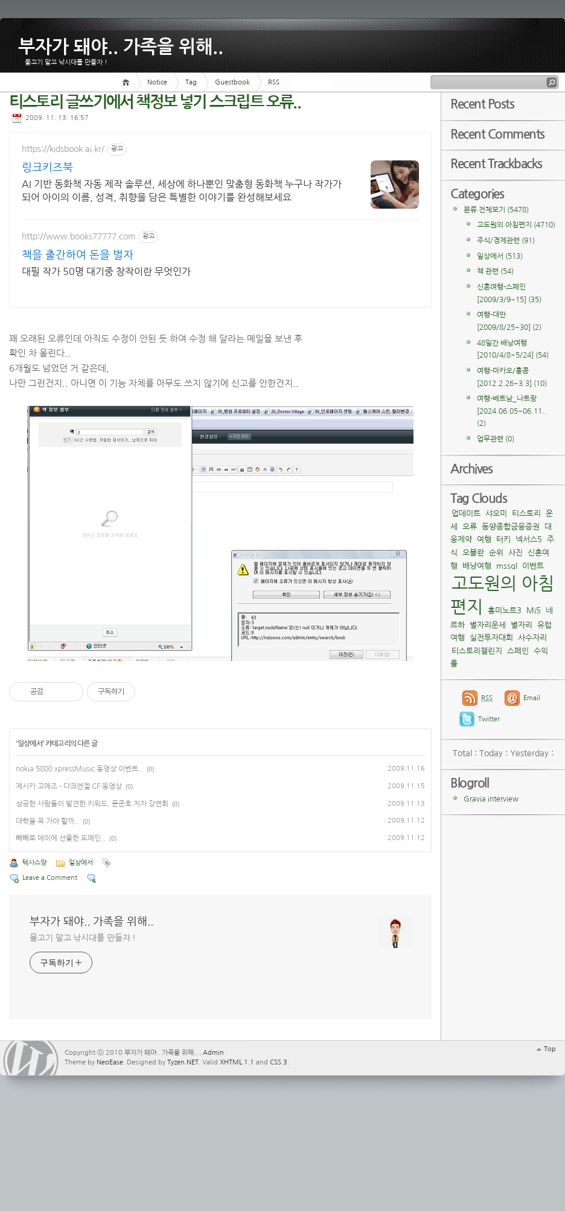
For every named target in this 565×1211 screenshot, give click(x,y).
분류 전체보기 (496, 209)
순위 (496, 553)
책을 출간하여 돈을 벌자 (77, 255)
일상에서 (30, 831)
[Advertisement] (367, 313)
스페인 (518, 651)
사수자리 (532, 638)
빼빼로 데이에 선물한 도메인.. (61, 926)
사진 (515, 553)
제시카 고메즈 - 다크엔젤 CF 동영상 (69, 874)
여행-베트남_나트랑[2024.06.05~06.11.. (512, 411)
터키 (503, 539)
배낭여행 (476, 566)
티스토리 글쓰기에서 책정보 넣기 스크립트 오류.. (155, 102)
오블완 (473, 553)
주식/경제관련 (506, 240)
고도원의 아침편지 (516, 225)
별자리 (521, 625)
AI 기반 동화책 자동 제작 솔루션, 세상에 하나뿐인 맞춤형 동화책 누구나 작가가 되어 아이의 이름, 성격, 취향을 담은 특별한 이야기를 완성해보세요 (122, 191)
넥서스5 (529, 539)
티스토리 (526, 513)
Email (531, 698)
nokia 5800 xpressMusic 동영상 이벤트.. (79, 857)
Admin (213, 1140)
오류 (469, 527)
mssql (506, 566)
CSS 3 (278, 1149)
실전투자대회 (491, 638)
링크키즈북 (47, 167)
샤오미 (496, 513)
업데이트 (466, 513)
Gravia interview (491, 799)
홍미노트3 (505, 611)
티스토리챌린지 (477, 651)
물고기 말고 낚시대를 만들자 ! (83, 1025)
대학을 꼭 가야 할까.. (47, 908)
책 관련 (495, 271)
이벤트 (533, 566)
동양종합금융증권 (511, 527)
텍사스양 (34, 950)
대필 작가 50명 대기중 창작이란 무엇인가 (106, 271)
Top (550, 1136)
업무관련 (495, 439)
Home (127, 82)
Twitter (489, 719)
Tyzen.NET (183, 1149)
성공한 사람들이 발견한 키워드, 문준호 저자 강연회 (92, 891)
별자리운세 (488, 625)
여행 (484, 539)
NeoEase (110, 1149)
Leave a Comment (49, 965)
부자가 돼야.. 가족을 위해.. (120, 44)
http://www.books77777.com (79, 236)
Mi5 (533, 611)
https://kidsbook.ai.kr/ (63, 149)
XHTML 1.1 (237, 1149)
